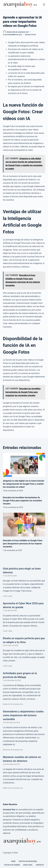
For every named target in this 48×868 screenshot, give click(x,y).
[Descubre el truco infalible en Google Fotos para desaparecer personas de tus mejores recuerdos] (24, 525)
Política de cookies (12, 865)
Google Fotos (30, 35)
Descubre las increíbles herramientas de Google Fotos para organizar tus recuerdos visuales (22, 500)
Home (13, 861)
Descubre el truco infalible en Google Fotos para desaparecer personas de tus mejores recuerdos (22, 543)
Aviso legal (28, 865)
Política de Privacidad (28, 861)
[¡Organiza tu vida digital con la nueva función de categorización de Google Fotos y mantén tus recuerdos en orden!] (24, 465)
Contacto (40, 865)
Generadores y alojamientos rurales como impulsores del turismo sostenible (23, 715)
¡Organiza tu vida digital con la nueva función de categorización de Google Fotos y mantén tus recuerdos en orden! (23, 484)
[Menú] (44, 4)
